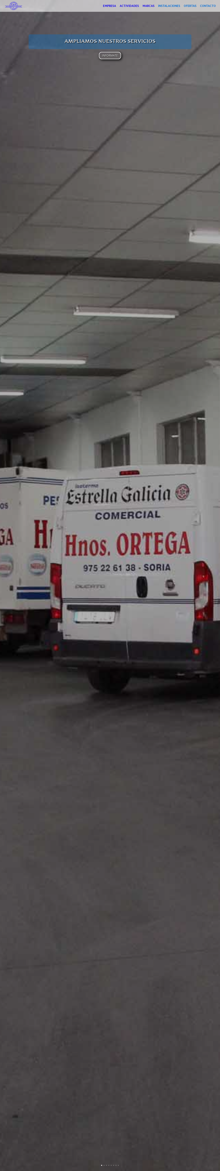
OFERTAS (190, 6)
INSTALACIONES (169, 6)
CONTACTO (208, 6)
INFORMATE (110, 55)
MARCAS (148, 6)
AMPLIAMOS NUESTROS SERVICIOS (110, 41)
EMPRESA (109, 6)
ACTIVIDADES (129, 6)
